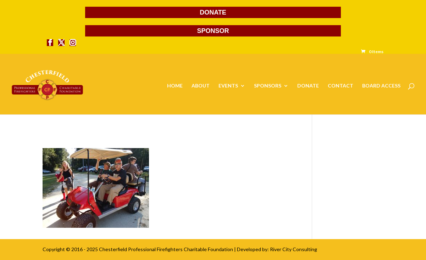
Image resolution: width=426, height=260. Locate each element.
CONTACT (340, 86)
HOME (175, 86)
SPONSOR (213, 30)
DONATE (213, 12)
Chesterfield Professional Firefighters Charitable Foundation (166, 249)
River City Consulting (293, 249)
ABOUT (201, 86)
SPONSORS (267, 86)
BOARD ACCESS (381, 86)
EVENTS (228, 86)
